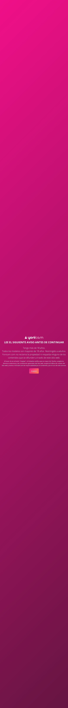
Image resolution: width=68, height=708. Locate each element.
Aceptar (34, 371)
